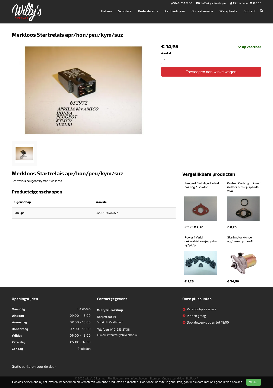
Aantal (166, 53)
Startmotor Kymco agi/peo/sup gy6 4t (240, 239)
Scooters (125, 11)
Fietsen (106, 11)
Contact (250, 11)
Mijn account (239, 3)
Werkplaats (228, 11)
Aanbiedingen (174, 11)
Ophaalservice (202, 11)
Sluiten (253, 382)
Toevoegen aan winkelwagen (211, 72)
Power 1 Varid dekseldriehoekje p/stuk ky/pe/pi (201, 241)
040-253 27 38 (120, 329)
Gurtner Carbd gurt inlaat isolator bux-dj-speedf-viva (244, 187)
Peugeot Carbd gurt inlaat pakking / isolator (202, 185)
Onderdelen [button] (148, 11)
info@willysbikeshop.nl (122, 335)
